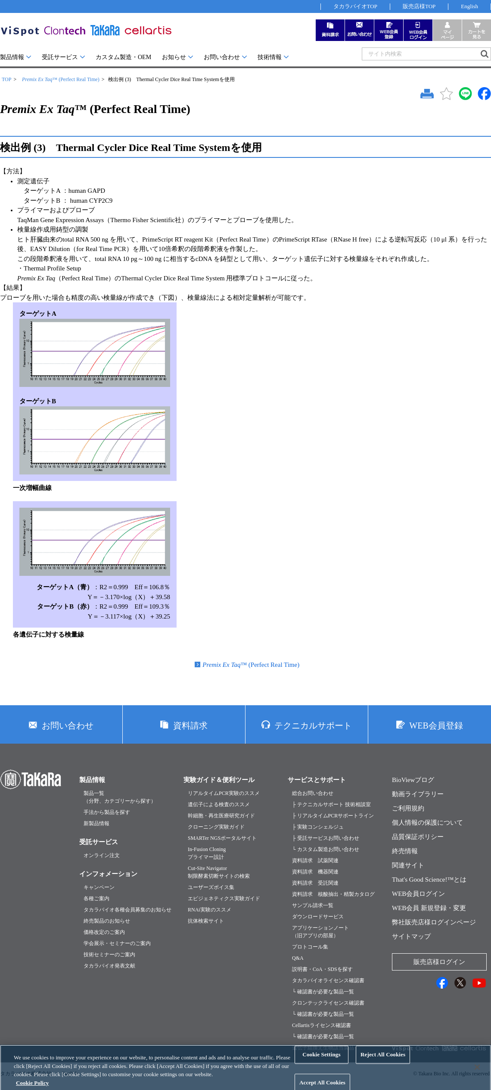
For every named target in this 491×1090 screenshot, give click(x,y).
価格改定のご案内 (104, 932)
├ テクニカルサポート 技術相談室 (331, 804)
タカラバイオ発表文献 (109, 966)
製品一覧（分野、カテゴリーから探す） (120, 797)
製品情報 (12, 57)
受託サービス (60, 57)
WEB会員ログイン (418, 893)
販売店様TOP (419, 6)
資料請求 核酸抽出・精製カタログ (333, 894)
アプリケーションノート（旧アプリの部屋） (320, 932)
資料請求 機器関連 (315, 872)
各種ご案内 (96, 898)
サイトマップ (411, 936)
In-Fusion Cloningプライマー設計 (207, 853)
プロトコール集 (310, 947)
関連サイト (408, 865)
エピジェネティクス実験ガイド (224, 898)
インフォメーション (108, 873)
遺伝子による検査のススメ (219, 804)
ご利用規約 (408, 808)
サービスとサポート (317, 779)
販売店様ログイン (439, 961)
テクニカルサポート (313, 725)
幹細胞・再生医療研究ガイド (221, 816)
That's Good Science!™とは (429, 879)
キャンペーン (99, 887)
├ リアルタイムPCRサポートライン (333, 816)
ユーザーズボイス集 (211, 887)
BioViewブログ (413, 779)
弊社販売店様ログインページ (434, 922)
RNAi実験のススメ (209, 910)
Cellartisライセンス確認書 (321, 1025)
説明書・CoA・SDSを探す (322, 969)
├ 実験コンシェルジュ (318, 827)
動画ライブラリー (418, 794)
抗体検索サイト (206, 921)
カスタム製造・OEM (123, 57)
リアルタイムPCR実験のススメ (224, 793)
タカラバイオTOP (355, 6)
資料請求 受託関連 (315, 883)
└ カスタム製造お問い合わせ (325, 849)
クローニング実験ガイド (216, 827)
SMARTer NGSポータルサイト (222, 838)
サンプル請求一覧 (312, 905)
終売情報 (405, 851)
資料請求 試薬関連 (315, 861)
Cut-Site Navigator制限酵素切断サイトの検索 (219, 872)
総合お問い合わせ (312, 793)
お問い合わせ (222, 57)
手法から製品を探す (107, 812)
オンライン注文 (102, 855)
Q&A (298, 958)
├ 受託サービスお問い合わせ (325, 838)
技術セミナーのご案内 (109, 955)
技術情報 (270, 57)
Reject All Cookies (382, 1061)
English (469, 6)
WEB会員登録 (436, 725)
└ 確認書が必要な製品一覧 (323, 992)
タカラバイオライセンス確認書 (328, 980)
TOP (6, 79)
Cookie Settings (321, 1061)
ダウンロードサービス (318, 917)
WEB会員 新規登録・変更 (429, 908)
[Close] (477, 1073)
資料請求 (190, 725)
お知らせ (174, 57)
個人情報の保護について (427, 822)
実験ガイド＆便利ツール (219, 779)
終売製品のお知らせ (107, 921)
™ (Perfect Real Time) (60, 79)
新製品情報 (96, 823)
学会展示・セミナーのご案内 (117, 943)
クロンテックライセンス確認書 (328, 1003)
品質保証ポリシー (418, 836)
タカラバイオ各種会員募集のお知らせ (127, 910)
